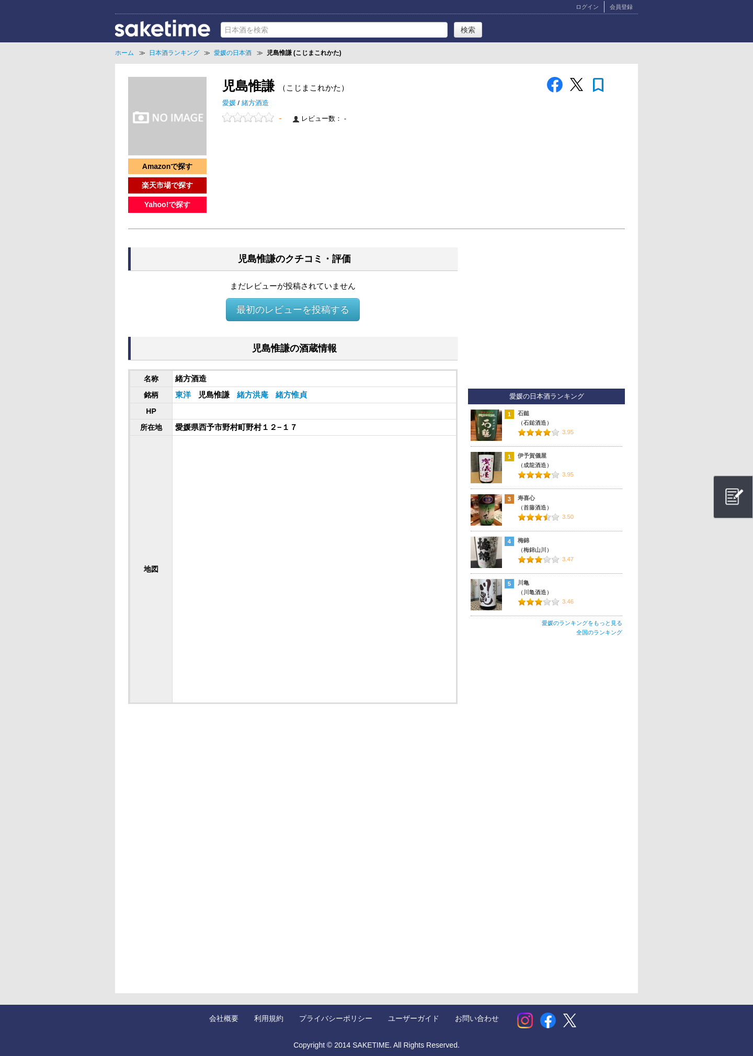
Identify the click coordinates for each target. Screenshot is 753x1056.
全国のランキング (599, 632)
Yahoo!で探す (167, 204)
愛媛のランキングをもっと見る (582, 623)
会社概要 (223, 1018)
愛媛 (230, 103)
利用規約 (268, 1018)
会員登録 (621, 7)
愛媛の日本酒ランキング (546, 396)
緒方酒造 (255, 103)
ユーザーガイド (413, 1018)
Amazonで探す (167, 166)
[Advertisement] (213, 795)
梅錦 (523, 540)
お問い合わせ (477, 1018)
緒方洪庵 (253, 395)
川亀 (523, 583)
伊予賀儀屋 (532, 455)
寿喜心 (526, 498)
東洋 (184, 395)
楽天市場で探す (167, 185)
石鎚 (523, 413)
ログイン (587, 7)
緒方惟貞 (291, 395)
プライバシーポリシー (335, 1018)
